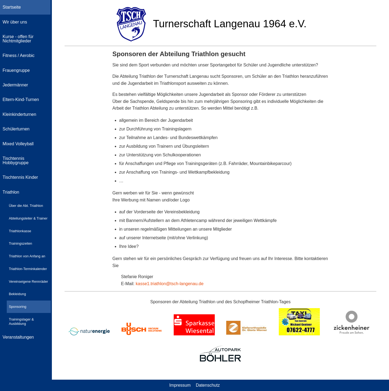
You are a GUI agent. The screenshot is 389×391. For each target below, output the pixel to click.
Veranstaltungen (18, 337)
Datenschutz (208, 385)
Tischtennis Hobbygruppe (16, 160)
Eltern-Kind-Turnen (21, 99)
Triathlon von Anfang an (27, 256)
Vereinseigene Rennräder (28, 281)
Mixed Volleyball (18, 143)
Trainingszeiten (20, 243)
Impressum (179, 385)
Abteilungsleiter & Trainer (28, 218)
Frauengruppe (16, 70)
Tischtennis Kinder (20, 177)
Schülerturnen (16, 129)
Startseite (12, 7)
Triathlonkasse (20, 231)
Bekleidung (17, 294)
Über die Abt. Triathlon (26, 206)
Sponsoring (17, 307)
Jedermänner (15, 85)
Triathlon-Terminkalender (28, 269)
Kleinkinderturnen (19, 114)
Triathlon (11, 192)
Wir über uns (15, 22)
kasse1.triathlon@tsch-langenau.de (169, 283)
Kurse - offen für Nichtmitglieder (18, 38)
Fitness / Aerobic (19, 55)
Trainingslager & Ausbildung (21, 321)
